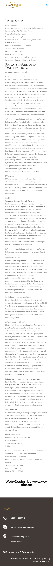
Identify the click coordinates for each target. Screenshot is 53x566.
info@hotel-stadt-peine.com (23, 527)
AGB (5, 552)
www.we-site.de (41, 561)
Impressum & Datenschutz (21, 552)
